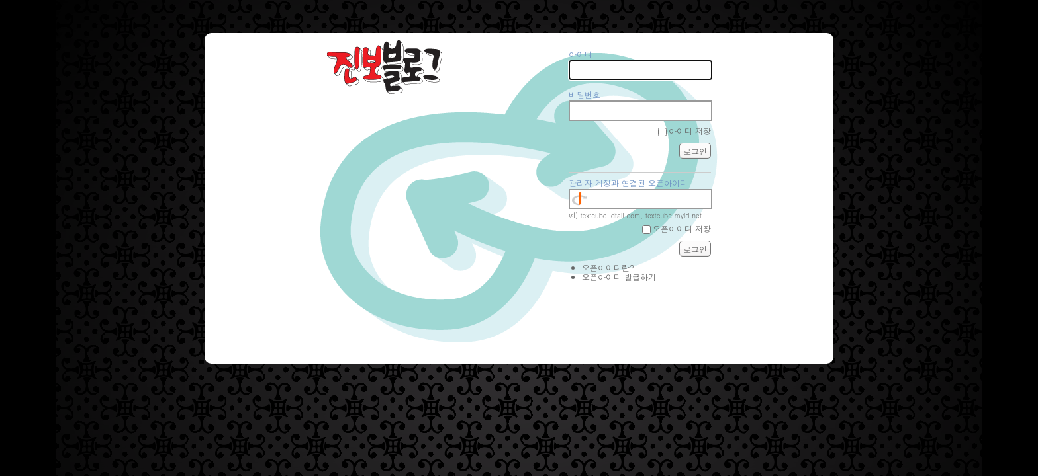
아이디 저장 (690, 130)
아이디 (580, 54)
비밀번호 (584, 94)
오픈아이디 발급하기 (619, 276)
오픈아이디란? (608, 267)
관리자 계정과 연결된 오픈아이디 (628, 182)
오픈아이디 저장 (682, 228)
